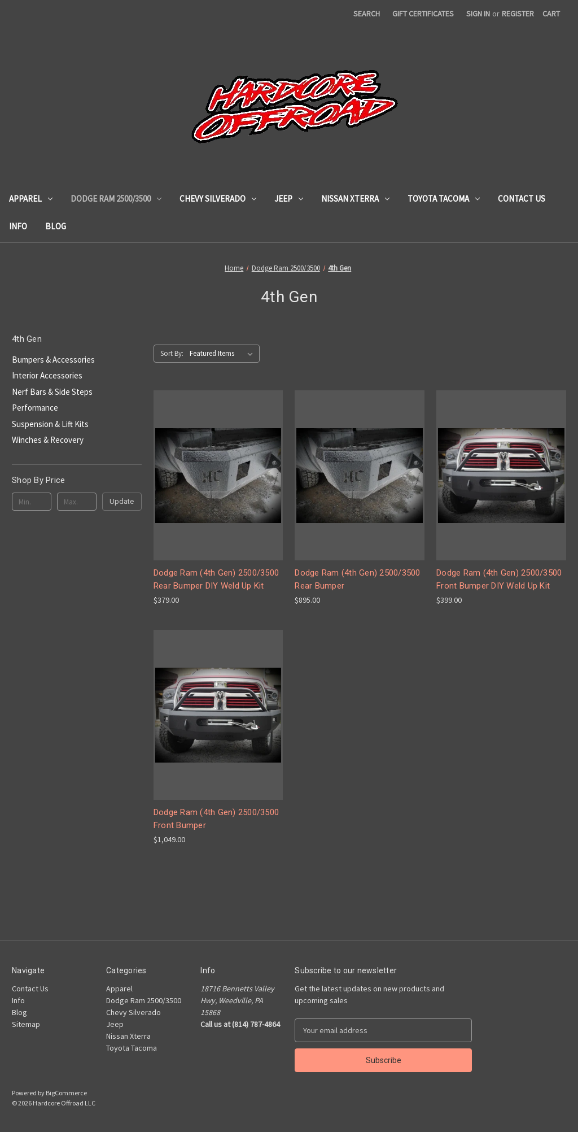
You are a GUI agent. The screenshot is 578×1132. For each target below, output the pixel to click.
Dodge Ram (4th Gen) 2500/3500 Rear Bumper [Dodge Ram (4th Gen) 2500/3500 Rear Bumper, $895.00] (357, 579)
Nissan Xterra (355, 198)
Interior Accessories (47, 375)
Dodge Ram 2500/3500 (116, 198)
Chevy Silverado (217, 198)
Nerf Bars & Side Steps (52, 391)
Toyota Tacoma (444, 198)
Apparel (30, 198)
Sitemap (26, 1024)
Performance (35, 407)
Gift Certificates (423, 13)
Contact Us (521, 198)
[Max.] (77, 502)
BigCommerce (66, 1093)
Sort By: (171, 353)
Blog (55, 226)
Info (18, 226)
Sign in (478, 13)
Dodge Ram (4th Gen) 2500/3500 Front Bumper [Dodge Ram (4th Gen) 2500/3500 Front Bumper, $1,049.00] (216, 818)
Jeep (288, 198)
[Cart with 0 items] (551, 14)
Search (366, 13)
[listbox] (223, 353)
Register (518, 13)
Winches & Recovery (48, 439)
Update (122, 501)
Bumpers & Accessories (53, 359)
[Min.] (31, 502)
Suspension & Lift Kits (50, 424)
